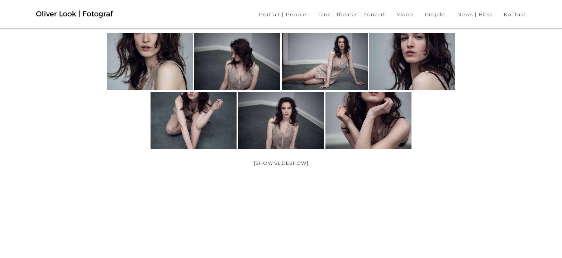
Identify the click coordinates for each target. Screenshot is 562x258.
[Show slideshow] (281, 163)
